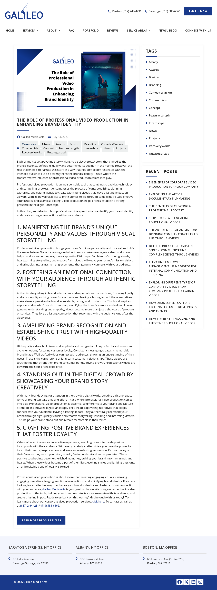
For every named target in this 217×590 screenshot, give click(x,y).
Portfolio (91, 30)
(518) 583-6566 (50, 505)
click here (98, 501)
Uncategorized (56, 152)
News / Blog (168, 30)
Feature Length (69, 148)
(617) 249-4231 (29, 505)
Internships (91, 148)
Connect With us (198, 30)
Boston (74, 144)
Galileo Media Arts (53, 489)
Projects (121, 148)
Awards (60, 144)
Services (30, 30)
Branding (90, 144)
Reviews (113, 30)
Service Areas (138, 30)
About (53, 30)
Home (10, 30)
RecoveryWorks (32, 152)
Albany (46, 144)
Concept (48, 148)
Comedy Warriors (112, 144)
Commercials (30, 148)
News (107, 148)
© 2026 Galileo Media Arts (30, 582)
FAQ (71, 30)
